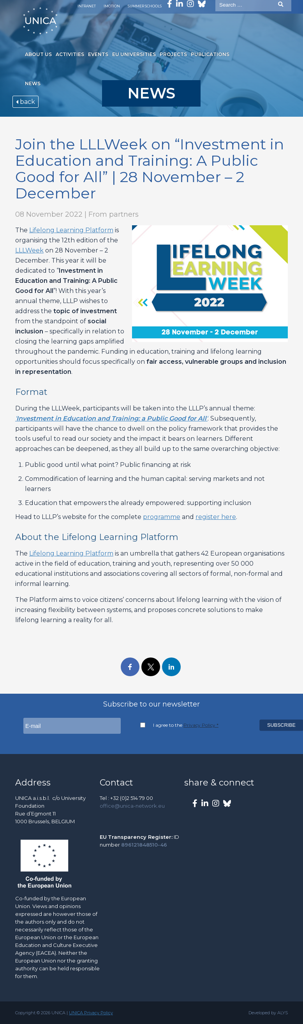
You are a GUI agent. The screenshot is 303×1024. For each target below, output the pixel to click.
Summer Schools (145, 6)
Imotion (112, 6)
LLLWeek (29, 250)
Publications (210, 54)
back (25, 101)
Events (98, 54)
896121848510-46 (144, 845)
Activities (70, 54)
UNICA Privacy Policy (91, 1012)
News (33, 83)
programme (161, 517)
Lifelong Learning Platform (71, 230)
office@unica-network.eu (132, 806)
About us (38, 54)
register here (216, 517)
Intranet (87, 6)
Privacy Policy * (200, 725)
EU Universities (134, 54)
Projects (173, 54)
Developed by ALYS (268, 1012)
